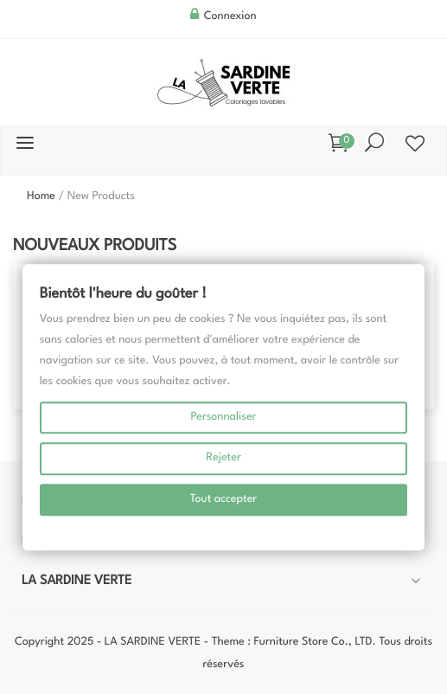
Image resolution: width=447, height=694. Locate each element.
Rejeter (223, 458)
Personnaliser (223, 417)
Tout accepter (224, 499)
